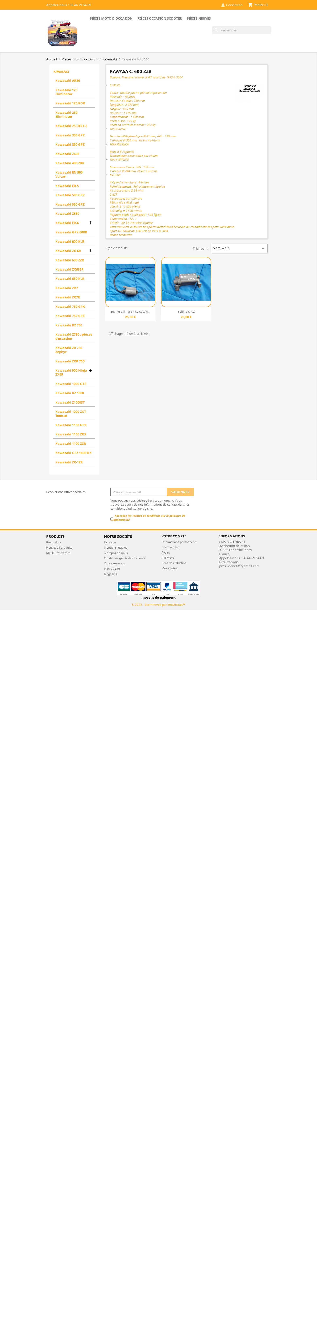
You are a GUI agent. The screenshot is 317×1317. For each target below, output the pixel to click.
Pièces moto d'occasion (111, 18)
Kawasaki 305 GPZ (70, 135)
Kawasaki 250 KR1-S (71, 126)
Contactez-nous (114, 563)
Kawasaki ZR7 (66, 288)
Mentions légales (115, 547)
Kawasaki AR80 (67, 80)
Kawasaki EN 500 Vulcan (69, 174)
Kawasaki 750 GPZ (70, 316)
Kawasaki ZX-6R (68, 251)
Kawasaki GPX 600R (71, 232)
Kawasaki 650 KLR (70, 278)
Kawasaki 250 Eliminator (66, 114)
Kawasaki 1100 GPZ (70, 425)
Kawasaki (61, 72)
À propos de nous (116, 553)
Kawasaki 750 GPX (70, 306)
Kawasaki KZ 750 (68, 325)
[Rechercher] (241, 30)
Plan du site (112, 568)
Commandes (170, 547)
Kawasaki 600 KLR (70, 241)
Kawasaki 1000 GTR (71, 384)
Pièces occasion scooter (159, 18)
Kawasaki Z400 (67, 154)
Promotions (54, 542)
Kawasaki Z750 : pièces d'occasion (73, 336)
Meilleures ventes (58, 553)
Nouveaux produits (59, 547)
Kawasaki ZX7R (67, 297)
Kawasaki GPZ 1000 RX (73, 453)
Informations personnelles (180, 542)
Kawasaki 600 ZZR (69, 260)
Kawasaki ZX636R (69, 269)
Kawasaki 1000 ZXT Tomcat (70, 413)
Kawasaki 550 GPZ (70, 204)
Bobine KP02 (186, 311)
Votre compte (174, 536)
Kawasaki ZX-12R (69, 462)
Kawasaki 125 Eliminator (66, 92)
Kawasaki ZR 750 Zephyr (68, 350)
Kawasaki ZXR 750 (70, 361)
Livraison (110, 542)
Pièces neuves (199, 18)
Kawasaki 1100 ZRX (70, 434)
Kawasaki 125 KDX (70, 103)
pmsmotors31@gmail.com (239, 566)
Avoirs (166, 552)
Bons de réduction (174, 563)
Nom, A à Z (239, 248)
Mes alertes (169, 568)
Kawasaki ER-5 (67, 185)
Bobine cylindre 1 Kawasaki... (130, 311)
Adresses (168, 558)
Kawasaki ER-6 (67, 223)
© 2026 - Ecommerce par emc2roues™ (158, 605)
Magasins (110, 574)
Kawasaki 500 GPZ (70, 195)
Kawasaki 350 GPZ (70, 144)
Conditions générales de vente (124, 558)
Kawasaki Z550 (67, 213)
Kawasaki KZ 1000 (69, 393)
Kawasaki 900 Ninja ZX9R (71, 372)
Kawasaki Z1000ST (70, 402)
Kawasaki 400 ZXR (70, 163)
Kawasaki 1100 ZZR (70, 443)
